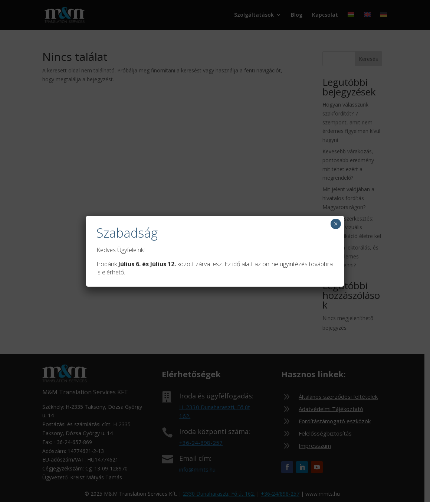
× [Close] (336, 224)
